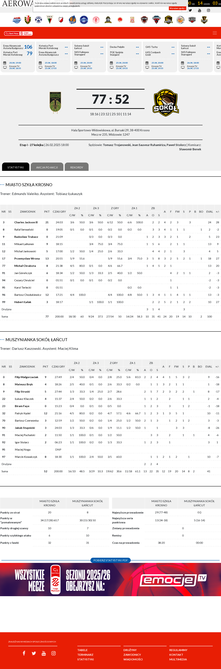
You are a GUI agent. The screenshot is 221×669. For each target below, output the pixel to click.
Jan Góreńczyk (23, 270)
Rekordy (76, 167)
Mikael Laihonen (24, 241)
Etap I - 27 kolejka (31, 145)
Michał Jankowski (25, 248)
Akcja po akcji (47, 167)
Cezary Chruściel (24, 277)
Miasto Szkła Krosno (29, 184)
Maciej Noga (22, 444)
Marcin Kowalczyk (26, 451)
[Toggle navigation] (215, 33)
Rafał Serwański (23, 226)
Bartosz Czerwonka (27, 415)
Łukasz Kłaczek (24, 393)
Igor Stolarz (22, 436)
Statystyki (16, 167)
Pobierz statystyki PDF (110, 554)
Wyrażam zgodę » (177, 8)
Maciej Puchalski (25, 429)
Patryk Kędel (22, 407)
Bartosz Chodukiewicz (27, 292)
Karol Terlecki (22, 284)
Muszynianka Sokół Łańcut (37, 336)
